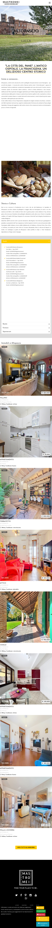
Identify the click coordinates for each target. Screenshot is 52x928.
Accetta (40, 908)
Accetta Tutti (41, 911)
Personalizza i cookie (42, 924)
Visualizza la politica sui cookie (43, 919)
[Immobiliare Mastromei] (11, 3)
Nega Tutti (40, 915)
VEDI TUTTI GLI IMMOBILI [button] (26, 847)
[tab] (26, 241)
